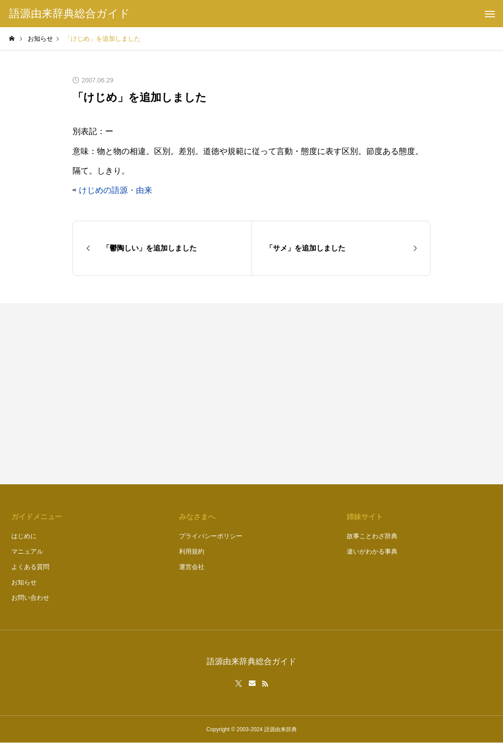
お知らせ (24, 582)
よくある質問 (30, 566)
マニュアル (27, 551)
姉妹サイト (365, 517)
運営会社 (191, 566)
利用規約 (191, 551)
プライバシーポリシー (210, 536)
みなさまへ (197, 517)
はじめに (24, 536)
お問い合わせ (30, 597)
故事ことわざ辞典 (372, 536)
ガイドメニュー (36, 517)
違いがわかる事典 (372, 551)
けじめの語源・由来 (115, 190)
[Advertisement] (345, 393)
